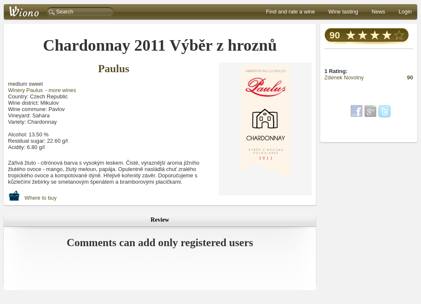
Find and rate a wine (290, 11)
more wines (62, 90)
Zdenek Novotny (344, 77)
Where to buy (32, 196)
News (378, 11)
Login (405, 11)
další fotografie (263, 188)
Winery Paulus (25, 90)
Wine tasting (343, 11)
